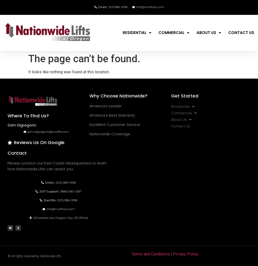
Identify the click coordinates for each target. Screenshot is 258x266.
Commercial (173, 32)
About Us (209, 32)
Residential (137, 32)
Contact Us (241, 32)
